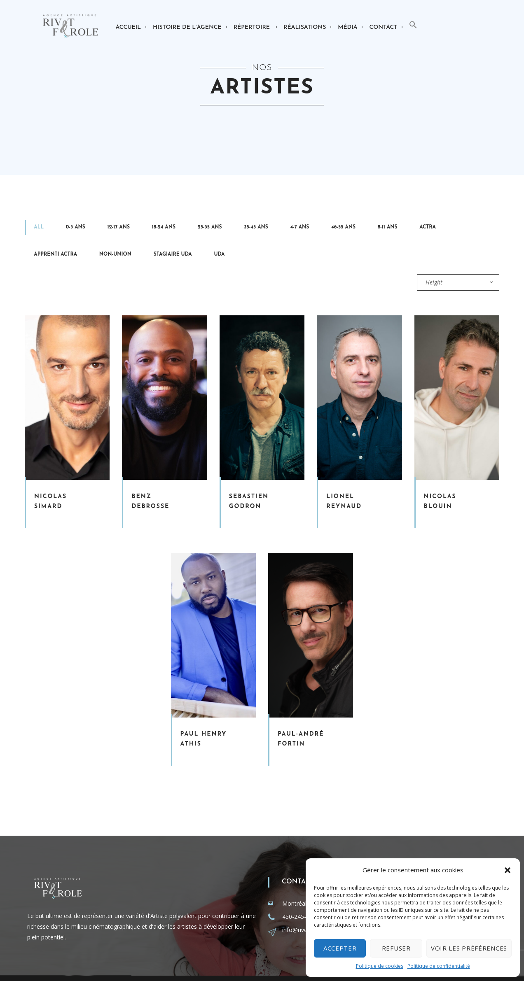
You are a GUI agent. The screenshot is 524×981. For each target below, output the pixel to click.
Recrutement (280, 967)
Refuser (396, 948)
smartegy (151, 967)
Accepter (340, 948)
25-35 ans (138, 229)
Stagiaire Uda (397, 229)
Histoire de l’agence (187, 27)
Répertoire (252, 27)
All (31, 229)
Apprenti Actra (312, 229)
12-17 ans (79, 229)
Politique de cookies (379, 965)
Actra (276, 229)
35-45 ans (168, 229)
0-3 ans (51, 229)
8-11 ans (252, 229)
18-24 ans (107, 229)
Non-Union (356, 229)
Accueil (128, 27)
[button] (507, 870)
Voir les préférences (469, 948)
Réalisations (304, 27)
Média (347, 27)
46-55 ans (224, 229)
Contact (383, 27)
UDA (428, 229)
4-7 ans (196, 229)
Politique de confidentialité (438, 965)
